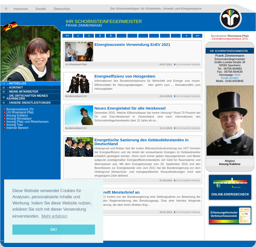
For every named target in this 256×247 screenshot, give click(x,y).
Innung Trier (14, 125)
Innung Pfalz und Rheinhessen (27, 122)
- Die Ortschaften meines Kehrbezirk (27, 97)
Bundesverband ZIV (20, 109)
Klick (238, 74)
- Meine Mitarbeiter (22, 91)
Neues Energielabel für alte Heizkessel (129, 108)
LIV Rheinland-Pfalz (20, 112)
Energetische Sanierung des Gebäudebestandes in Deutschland (141, 142)
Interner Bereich (17, 128)
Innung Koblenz (17, 115)
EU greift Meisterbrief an (117, 192)
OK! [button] (53, 229)
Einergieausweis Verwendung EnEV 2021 (132, 44)
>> (197, 35)
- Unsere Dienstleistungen (29, 102)
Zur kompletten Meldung (188, 64)
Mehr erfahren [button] (55, 216)
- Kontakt (15, 87)
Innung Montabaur (18, 118)
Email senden (229, 77)
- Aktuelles (16, 83)
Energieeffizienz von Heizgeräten (124, 76)
